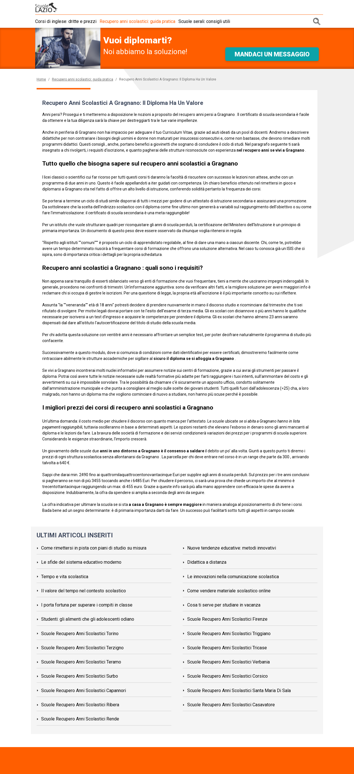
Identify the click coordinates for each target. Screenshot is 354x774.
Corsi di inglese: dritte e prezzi (65, 21)
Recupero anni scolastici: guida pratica (140, 21)
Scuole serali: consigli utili (209, 21)
